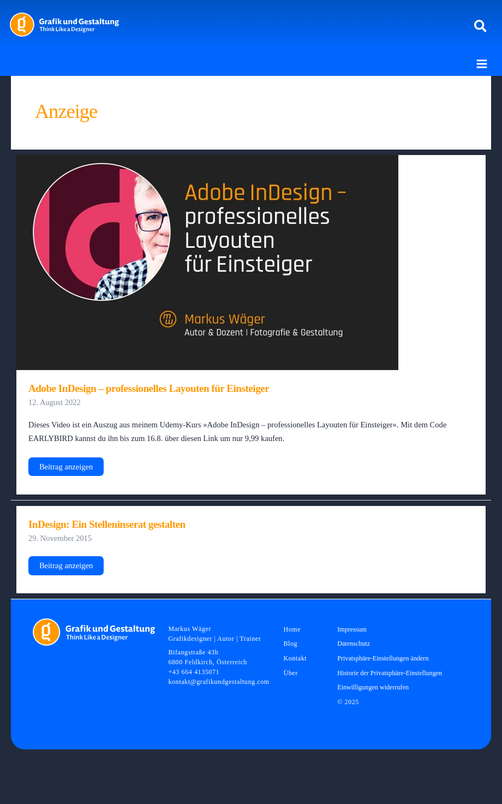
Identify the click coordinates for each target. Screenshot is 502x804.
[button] (481, 26)
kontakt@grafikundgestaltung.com (218, 682)
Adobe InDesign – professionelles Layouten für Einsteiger (148, 388)
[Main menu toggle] (482, 64)
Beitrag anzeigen (66, 469)
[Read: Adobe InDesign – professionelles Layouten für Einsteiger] (207, 262)
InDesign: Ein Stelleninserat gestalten (107, 524)
